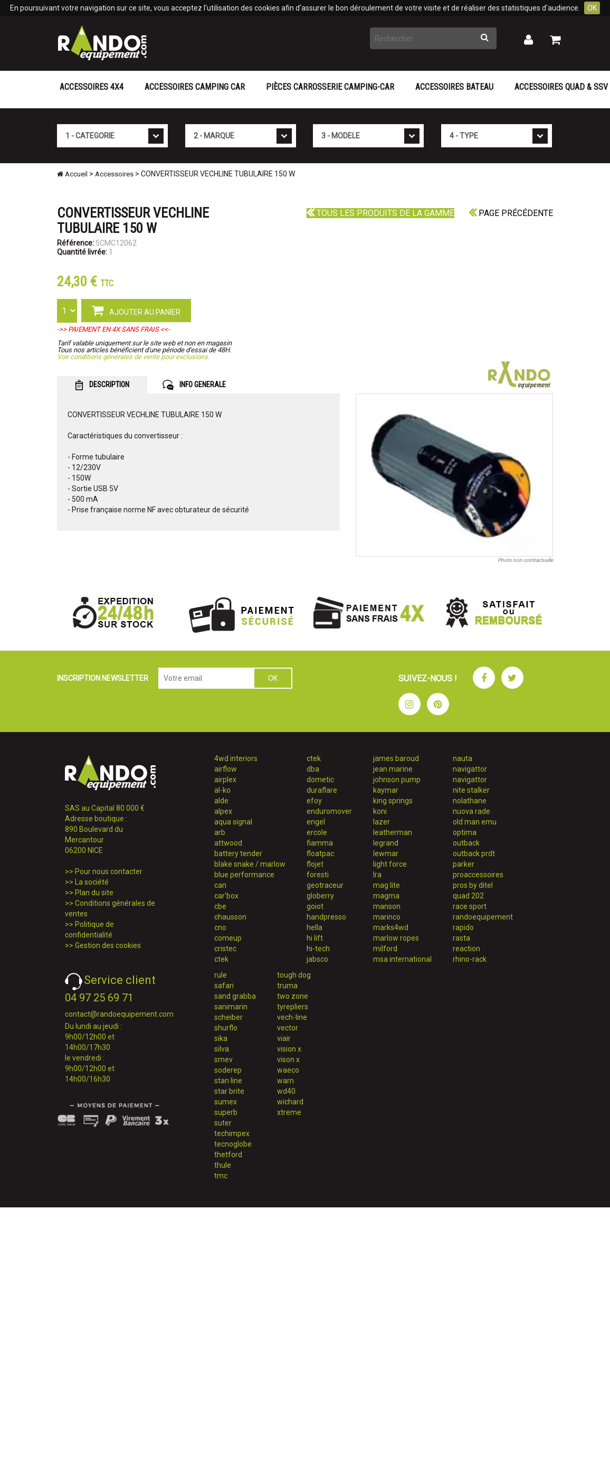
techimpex (232, 1133)
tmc (220, 1175)
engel (316, 822)
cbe (220, 906)
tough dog (294, 975)
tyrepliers (292, 1006)
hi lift (315, 938)
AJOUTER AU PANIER (136, 310)
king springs (393, 800)
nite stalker (471, 790)
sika (220, 1038)
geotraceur (325, 885)
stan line (228, 1080)
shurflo (225, 1028)
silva (221, 1049)
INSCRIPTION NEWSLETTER (102, 678)
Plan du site (94, 892)
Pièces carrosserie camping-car (330, 87)
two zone (292, 996)
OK (592, 8)
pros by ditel (473, 885)
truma (287, 985)
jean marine (393, 769)
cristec (225, 948)
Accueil (72, 174)
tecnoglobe (233, 1144)
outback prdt (474, 853)
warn (285, 1080)
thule (222, 1165)
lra (377, 874)
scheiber (228, 1017)
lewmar (385, 853)
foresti (318, 874)
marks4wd (390, 927)
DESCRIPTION (102, 385)
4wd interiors (236, 758)
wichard (290, 1102)
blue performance (244, 874)
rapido (463, 927)
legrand (385, 843)
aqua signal (233, 822)
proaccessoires (478, 874)
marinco (387, 917)
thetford (228, 1154)
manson (387, 906)
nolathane (470, 800)
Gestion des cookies (108, 945)
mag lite (386, 885)
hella (314, 927)
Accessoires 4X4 (91, 87)
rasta (461, 938)
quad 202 (468, 896)
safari (224, 985)
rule (220, 975)
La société (92, 882)
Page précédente (511, 213)
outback (466, 843)
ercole (317, 832)
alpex (223, 811)
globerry (320, 896)
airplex (225, 779)
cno (220, 927)
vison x (288, 1059)
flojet (315, 864)
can (220, 885)
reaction (466, 948)
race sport (470, 906)
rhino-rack (470, 959)
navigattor (470, 769)
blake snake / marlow (249, 864)
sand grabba (235, 996)
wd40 (286, 1091)
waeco (288, 1070)
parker (463, 864)
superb (225, 1112)
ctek (221, 959)
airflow (225, 769)
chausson (230, 917)
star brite (229, 1091)
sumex (225, 1102)
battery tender (238, 853)
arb (219, 832)
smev (223, 1059)
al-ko (222, 790)
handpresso (326, 917)
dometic (320, 779)
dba (313, 769)
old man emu (475, 822)
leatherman (392, 832)
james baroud (396, 758)
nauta (462, 758)
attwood (228, 843)
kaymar (385, 790)
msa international (402, 959)
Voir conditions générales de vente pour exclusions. (133, 357)
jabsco (317, 959)
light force (390, 864)
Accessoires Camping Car (195, 87)
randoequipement (483, 917)
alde (221, 800)
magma (386, 896)
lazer (381, 822)
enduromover (329, 811)
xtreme (289, 1112)
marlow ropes (396, 938)
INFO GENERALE (194, 385)
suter (223, 1123)
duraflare (322, 790)
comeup (228, 938)
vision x (289, 1049)
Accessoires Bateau (454, 87)
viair (284, 1038)
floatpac (320, 853)
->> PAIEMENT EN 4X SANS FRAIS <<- (113, 329)
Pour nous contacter (108, 871)
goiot (315, 906)
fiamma (320, 843)
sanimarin (230, 1006)
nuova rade (471, 811)
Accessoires (114, 174)
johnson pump (397, 779)
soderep (228, 1070)
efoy (314, 800)
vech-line (292, 1017)
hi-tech (318, 948)
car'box (226, 896)
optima (464, 832)
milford (385, 948)
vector (287, 1028)
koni (380, 811)
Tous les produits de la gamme (380, 213)
